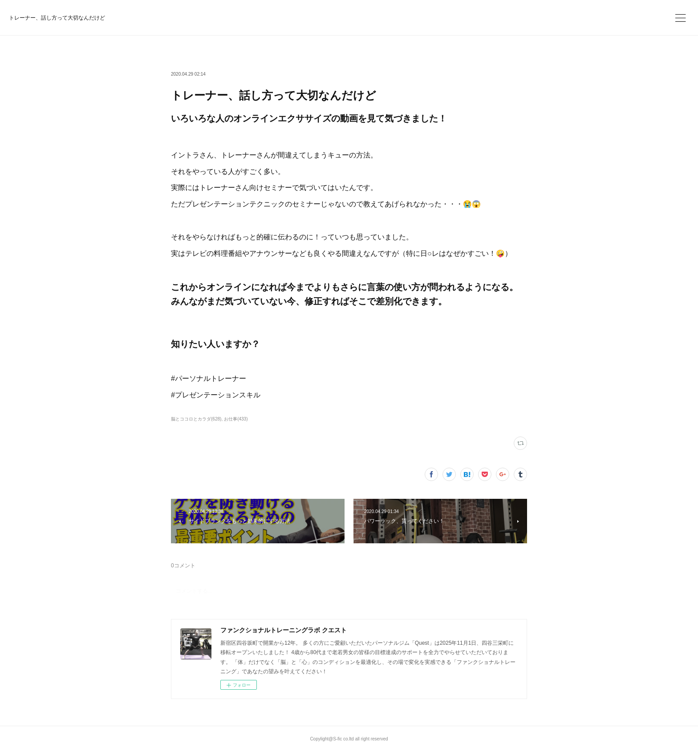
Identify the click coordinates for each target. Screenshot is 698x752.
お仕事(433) (236, 418)
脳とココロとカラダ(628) (196, 418)
